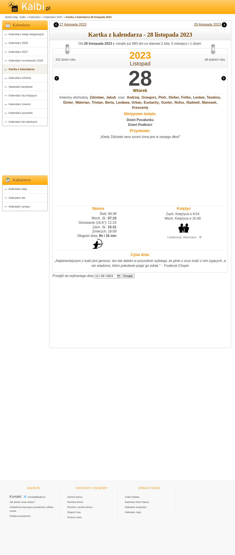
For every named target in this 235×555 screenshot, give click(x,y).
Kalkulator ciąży (133, 512)
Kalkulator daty (18, 189)
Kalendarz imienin (20, 104)
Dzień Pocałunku (140, 120)
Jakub (111, 97)
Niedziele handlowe (21, 86)
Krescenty (140, 107)
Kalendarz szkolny (20, 77)
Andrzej (133, 97)
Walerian (82, 102)
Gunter (166, 102)
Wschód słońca (75, 502)
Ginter (68, 102)
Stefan (173, 97)
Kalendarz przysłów (21, 112)
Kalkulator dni (17, 197)
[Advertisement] (25, 149)
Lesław (198, 97)
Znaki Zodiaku (132, 497)
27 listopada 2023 (73, 24)
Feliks (186, 97)
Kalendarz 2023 (53, 17)
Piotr (162, 97)
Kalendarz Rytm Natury (137, 502)
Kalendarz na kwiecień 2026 (26, 60)
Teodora (213, 97)
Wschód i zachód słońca (79, 507)
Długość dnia (74, 512)
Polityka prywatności (20, 516)
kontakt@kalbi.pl (36, 497)
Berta (109, 102)
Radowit (193, 102)
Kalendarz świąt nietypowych (26, 34)
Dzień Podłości (140, 125)
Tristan (97, 102)
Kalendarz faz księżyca (23, 95)
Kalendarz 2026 (18, 43)
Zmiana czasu (74, 517)
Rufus (179, 102)
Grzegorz (149, 97)
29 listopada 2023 (207, 24)
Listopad (140, 64)
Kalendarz (34, 17)
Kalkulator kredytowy (136, 507)
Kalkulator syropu (19, 206)
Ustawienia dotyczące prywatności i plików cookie (31, 509)
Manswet (209, 102)
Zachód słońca (74, 497)
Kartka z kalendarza (21, 69)
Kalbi (22, 17)
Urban (136, 102)
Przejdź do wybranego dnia (73, 276)
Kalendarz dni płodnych (23, 121)
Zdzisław (97, 97)
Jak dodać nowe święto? (22, 502)
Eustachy (151, 102)
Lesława (122, 102)
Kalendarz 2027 (18, 51)
